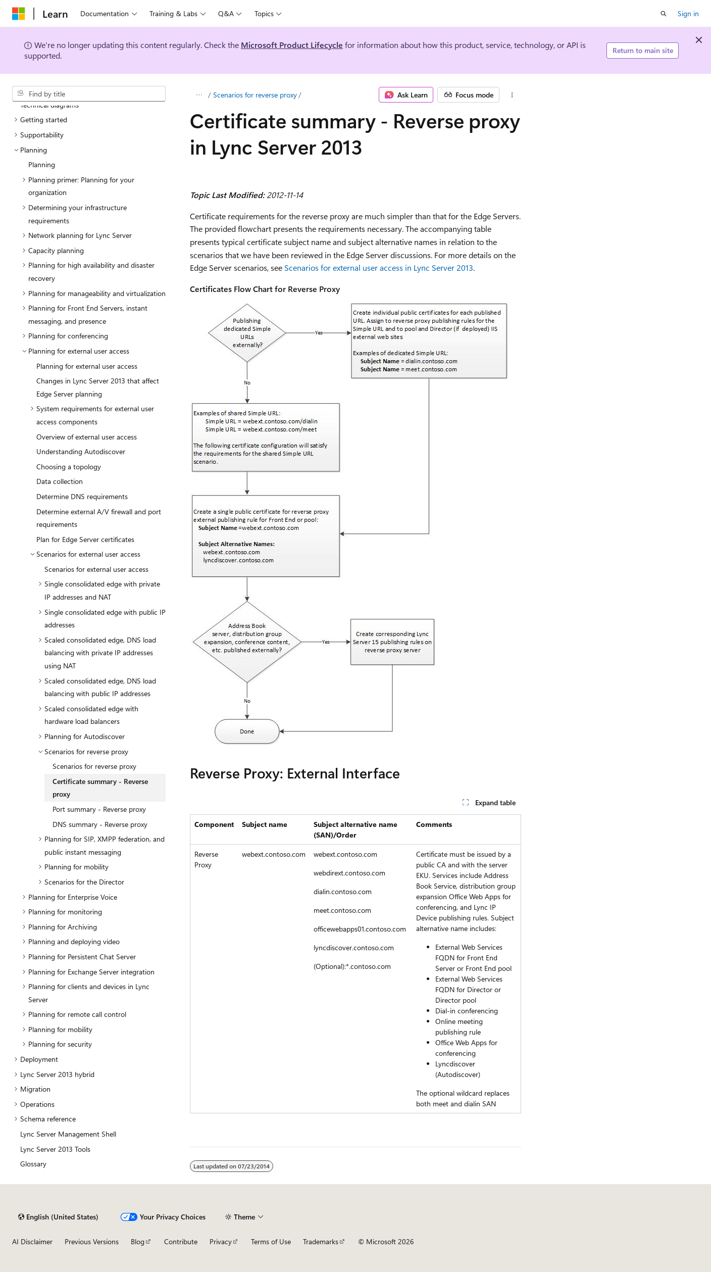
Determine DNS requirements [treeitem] (82, 496)
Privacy (221, 1241)
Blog (137, 1241)
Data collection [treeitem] (59, 481)
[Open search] (663, 14)
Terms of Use (271, 1241)
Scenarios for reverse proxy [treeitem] (94, 766)
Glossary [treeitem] (33, 1163)
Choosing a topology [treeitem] (68, 466)
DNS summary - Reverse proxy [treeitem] (100, 824)
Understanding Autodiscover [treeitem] (80, 451)
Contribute (180, 1241)
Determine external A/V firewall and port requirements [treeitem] (98, 518)
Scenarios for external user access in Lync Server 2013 (378, 267)
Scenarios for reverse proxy (255, 95)
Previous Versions (92, 1241)
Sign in (688, 13)
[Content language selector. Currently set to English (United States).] (58, 1217)
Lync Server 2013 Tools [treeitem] (55, 1149)
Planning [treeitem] (41, 164)
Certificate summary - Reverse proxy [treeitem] (100, 787)
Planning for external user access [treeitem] (86, 366)
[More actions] (512, 95)
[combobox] (89, 94)
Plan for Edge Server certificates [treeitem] (85, 539)
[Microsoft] (18, 13)
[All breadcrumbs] (199, 95)
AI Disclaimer (32, 1241)
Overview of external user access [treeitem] (86, 437)
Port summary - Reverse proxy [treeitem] (99, 809)
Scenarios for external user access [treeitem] (96, 569)
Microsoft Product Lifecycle (292, 44)
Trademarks (320, 1241)
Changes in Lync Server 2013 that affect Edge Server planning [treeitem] (97, 387)
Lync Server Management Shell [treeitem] (68, 1134)
